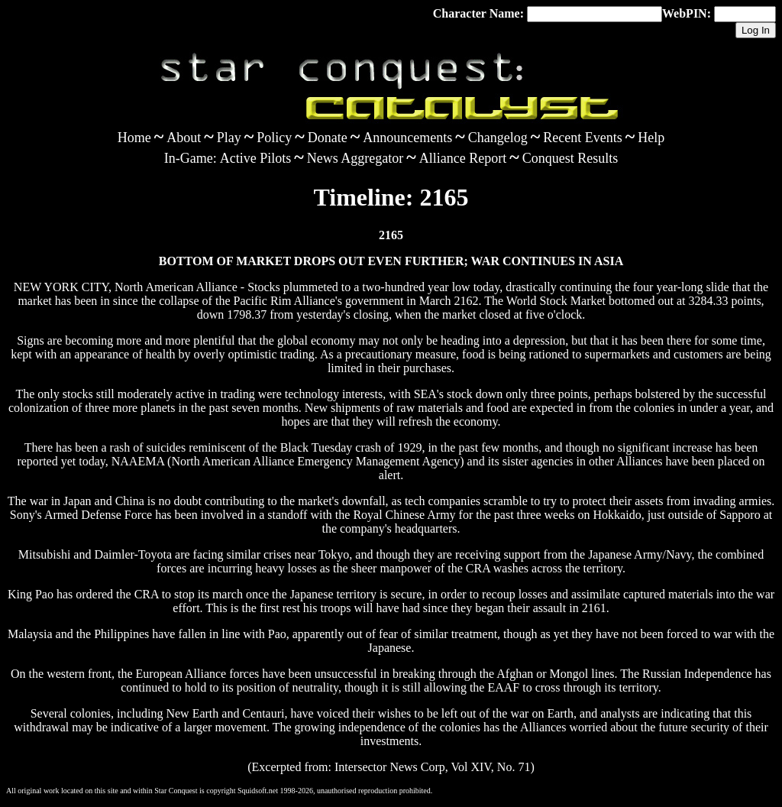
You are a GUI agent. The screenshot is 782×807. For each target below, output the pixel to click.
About (183, 137)
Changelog (498, 137)
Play (229, 137)
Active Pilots (256, 158)
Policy (274, 137)
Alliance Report (462, 158)
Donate (327, 137)
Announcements (407, 137)
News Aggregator (355, 158)
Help (651, 137)
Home (134, 137)
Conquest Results (570, 158)
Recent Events (582, 137)
